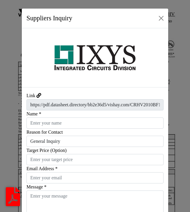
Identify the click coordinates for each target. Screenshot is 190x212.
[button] (33, 57)
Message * (36, 186)
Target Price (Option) (46, 150)
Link (30, 95)
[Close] (161, 18)
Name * (33, 113)
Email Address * (42, 168)
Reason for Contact (44, 132)
